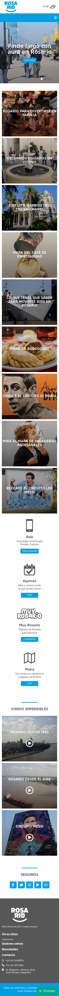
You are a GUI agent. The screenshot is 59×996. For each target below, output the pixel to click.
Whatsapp (47, 990)
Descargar (29, 551)
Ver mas (29, 60)
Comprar (29, 639)
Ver (29, 595)
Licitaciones (7, 939)
